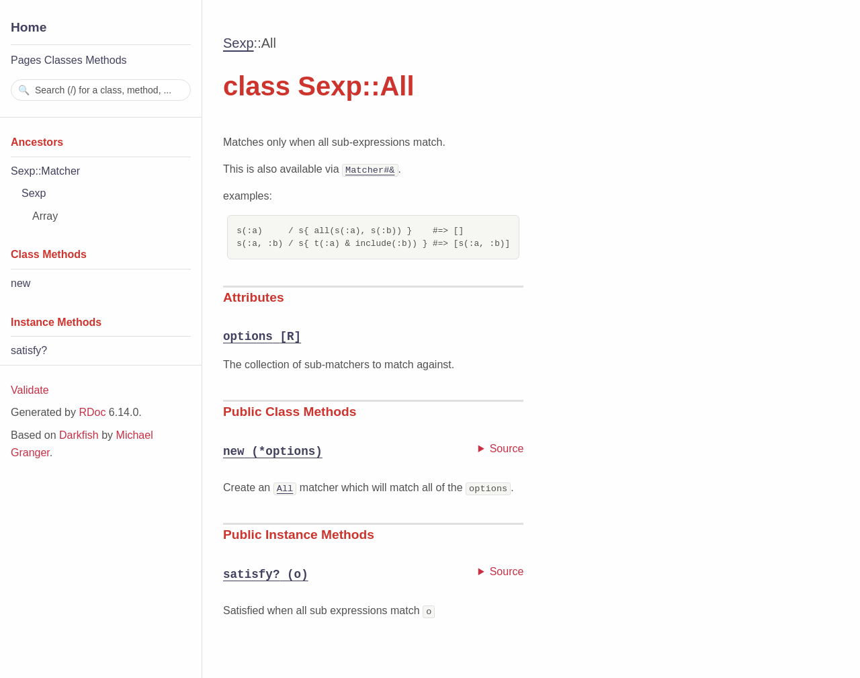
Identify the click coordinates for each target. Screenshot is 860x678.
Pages (26, 60)
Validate (30, 390)
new (20, 283)
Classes (63, 60)
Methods (105, 60)
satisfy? (29, 350)
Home (28, 27)
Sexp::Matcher (45, 171)
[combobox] (101, 90)
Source (507, 448)
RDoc (92, 412)
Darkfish (79, 435)
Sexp (34, 193)
